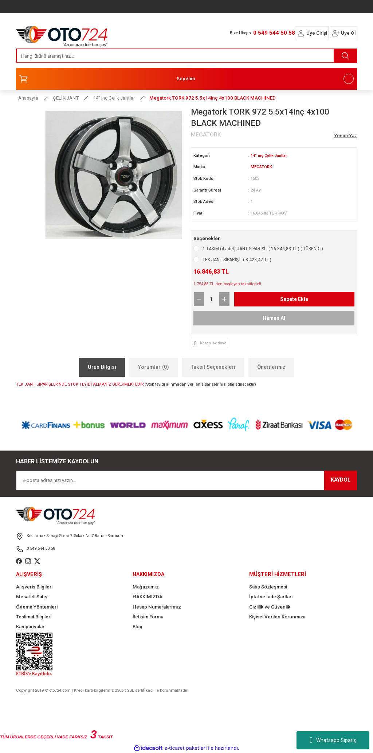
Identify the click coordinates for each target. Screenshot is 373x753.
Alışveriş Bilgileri (34, 586)
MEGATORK (261, 166)
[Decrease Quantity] (199, 299)
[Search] (186, 56)
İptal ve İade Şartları (271, 596)
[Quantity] (211, 299)
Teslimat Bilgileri (33, 616)
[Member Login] (301, 33)
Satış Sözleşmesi (268, 586)
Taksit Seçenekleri (213, 367)
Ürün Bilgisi (102, 367)
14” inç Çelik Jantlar (270, 155)
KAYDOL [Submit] (340, 479)
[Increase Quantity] (224, 299)
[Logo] (62, 34)
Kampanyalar (30, 626)
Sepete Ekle (294, 299)
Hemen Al (274, 317)
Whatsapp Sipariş (333, 740)
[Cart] (186, 79)
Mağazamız (146, 586)
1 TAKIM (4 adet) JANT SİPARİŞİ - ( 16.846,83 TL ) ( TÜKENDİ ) (263, 248)
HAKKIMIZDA (147, 596)
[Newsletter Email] (186, 480)
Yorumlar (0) (153, 367)
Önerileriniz (271, 367)
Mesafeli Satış (31, 596)
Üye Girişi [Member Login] (316, 33)
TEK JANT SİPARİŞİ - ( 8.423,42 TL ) (237, 259)
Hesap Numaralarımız (157, 606)
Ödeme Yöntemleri (37, 606)
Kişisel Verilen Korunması (277, 616)
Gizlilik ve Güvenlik (269, 606)
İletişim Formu (148, 616)
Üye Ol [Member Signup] (348, 33)
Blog (137, 626)
